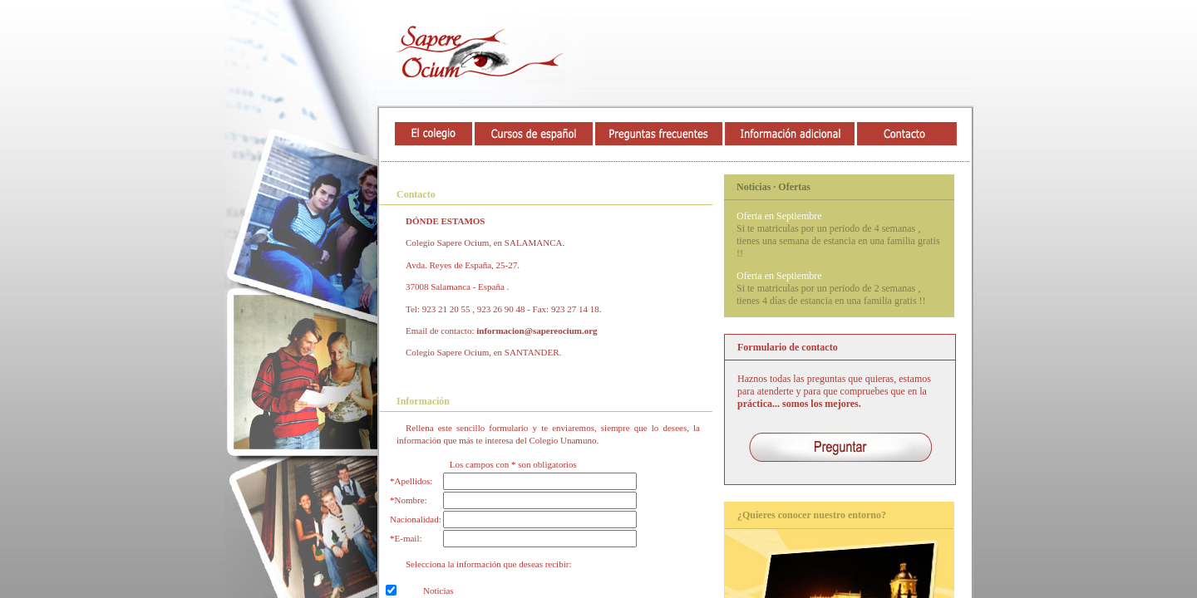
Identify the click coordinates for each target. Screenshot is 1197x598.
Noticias (438, 591)
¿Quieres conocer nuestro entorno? (811, 515)
